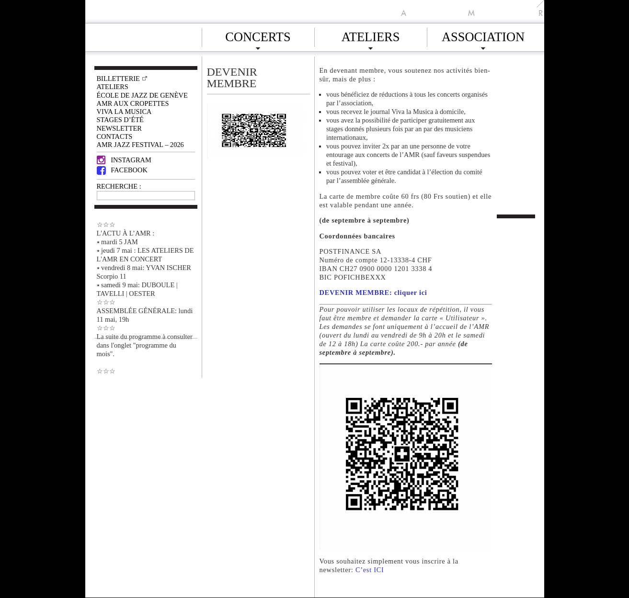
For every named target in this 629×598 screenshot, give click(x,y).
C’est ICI (369, 570)
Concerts (257, 35)
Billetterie (118, 78)
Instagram (124, 160)
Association (483, 35)
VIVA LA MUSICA (124, 111)
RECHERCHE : (119, 186)
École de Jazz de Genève (142, 95)
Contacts (115, 136)
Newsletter (119, 128)
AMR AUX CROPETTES (133, 103)
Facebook (122, 170)
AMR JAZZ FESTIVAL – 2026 (140, 144)
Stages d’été (120, 120)
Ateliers (371, 35)
